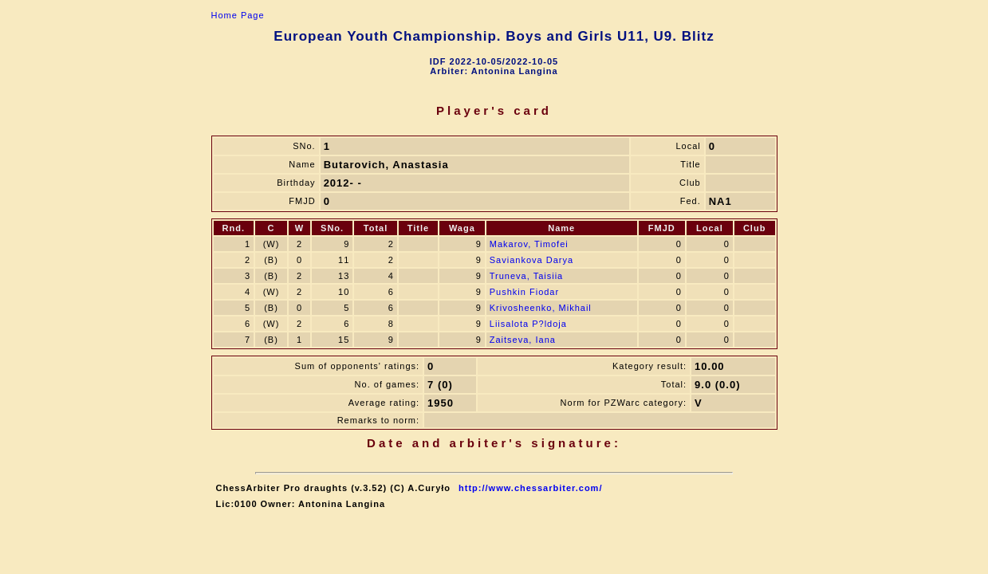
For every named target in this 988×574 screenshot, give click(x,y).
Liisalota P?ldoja (528, 323)
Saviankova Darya (531, 260)
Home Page (238, 15)
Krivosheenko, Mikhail (541, 308)
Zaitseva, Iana (523, 339)
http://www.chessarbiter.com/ (530, 488)
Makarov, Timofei (529, 244)
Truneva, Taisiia (526, 276)
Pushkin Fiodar (524, 292)
